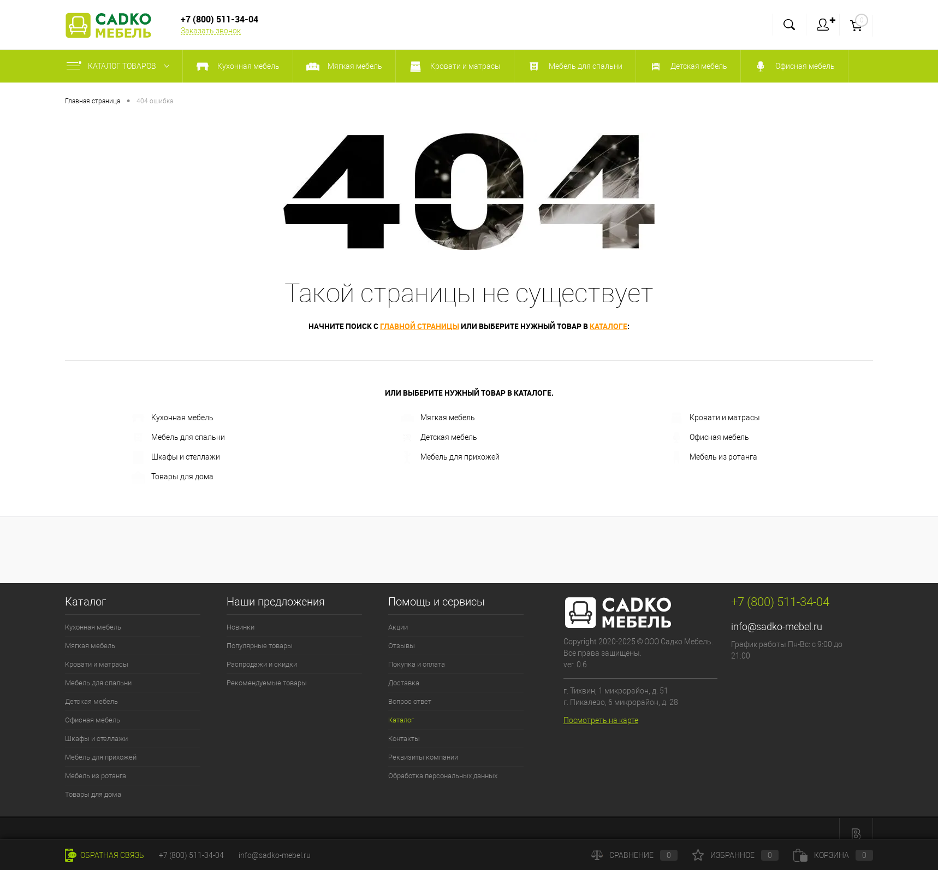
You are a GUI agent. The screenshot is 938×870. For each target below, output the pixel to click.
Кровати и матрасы (715, 418)
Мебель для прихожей (450, 457)
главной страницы (419, 326)
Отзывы (401, 646)
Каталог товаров (120, 66)
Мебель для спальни (178, 437)
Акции (398, 627)
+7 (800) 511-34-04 (191, 855)
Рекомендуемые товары (267, 683)
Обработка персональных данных (442, 776)
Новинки (240, 627)
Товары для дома (172, 477)
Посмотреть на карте (600, 720)
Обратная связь (104, 855)
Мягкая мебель (438, 418)
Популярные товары (260, 646)
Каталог (401, 720)
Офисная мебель (709, 437)
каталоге (608, 326)
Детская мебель (439, 437)
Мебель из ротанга (713, 457)
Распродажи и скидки (262, 664)
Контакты (404, 738)
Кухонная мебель (172, 418)
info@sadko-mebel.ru (776, 626)
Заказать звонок (211, 30)
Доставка (403, 683)
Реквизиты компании (423, 757)
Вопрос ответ (409, 701)
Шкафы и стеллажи (176, 457)
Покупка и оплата (416, 664)
